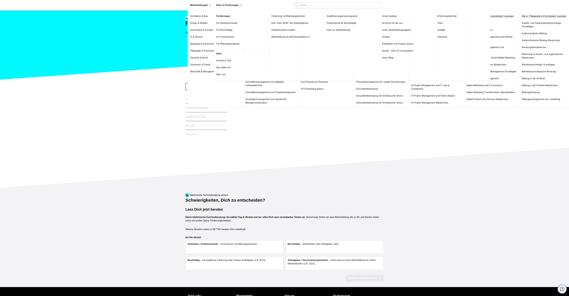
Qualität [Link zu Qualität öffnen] (441, 30)
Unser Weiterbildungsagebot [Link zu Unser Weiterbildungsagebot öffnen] (396, 30)
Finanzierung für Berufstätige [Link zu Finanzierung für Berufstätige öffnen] (341, 23)
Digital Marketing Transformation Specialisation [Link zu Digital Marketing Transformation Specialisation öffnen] (490, 92)
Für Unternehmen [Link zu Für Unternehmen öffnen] (225, 37)
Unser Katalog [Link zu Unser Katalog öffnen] (389, 16)
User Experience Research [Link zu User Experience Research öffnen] (314, 82)
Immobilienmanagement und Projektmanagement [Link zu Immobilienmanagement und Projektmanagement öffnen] (270, 92)
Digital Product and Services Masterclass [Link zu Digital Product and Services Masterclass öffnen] (487, 99)
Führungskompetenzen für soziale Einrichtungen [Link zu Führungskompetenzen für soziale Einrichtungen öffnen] (380, 82)
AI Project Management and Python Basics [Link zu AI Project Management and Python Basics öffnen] (433, 96)
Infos (219, 53)
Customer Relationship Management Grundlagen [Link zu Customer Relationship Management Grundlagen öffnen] (491, 71)
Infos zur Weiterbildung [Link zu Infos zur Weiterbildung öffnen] (338, 30)
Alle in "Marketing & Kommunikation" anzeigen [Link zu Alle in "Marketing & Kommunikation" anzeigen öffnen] (490, 16)
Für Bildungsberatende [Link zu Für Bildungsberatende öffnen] (227, 44)
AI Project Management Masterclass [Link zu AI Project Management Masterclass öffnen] (429, 102)
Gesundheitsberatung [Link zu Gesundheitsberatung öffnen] (367, 89)
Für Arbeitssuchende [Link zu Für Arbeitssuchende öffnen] (226, 23)
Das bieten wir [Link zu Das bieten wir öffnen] (223, 67)
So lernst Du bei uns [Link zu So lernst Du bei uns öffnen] (392, 23)
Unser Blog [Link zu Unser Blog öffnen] (387, 57)
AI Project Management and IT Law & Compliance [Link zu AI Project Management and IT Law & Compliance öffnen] (430, 87)
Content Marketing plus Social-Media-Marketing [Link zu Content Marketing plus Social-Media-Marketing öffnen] (490, 57)
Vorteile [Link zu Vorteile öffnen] (386, 37)
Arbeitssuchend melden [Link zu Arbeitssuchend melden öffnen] (283, 30)
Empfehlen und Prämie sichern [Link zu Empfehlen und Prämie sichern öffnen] (398, 44)
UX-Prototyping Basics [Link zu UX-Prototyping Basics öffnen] (312, 89)
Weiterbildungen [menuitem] (201, 5)
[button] (210, 5)
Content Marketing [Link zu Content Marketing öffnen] (475, 23)
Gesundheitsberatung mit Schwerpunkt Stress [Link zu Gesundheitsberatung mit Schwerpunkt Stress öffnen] (379, 96)
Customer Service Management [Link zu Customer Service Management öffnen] (482, 78)
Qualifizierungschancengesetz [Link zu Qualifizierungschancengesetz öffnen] (342, 16)
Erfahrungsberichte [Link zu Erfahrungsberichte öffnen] (447, 16)
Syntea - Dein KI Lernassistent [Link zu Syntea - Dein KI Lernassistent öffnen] (397, 51)
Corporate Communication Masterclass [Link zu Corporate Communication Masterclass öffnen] (486, 64)
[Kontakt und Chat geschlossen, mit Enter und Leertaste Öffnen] (562, 289)
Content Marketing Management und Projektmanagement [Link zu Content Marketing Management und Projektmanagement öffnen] (485, 49)
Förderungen (223, 16)
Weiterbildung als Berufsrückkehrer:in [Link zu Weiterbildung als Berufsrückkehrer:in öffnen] (290, 37)
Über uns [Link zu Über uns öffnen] (220, 74)
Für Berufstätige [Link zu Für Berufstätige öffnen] (224, 30)
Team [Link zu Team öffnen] (440, 23)
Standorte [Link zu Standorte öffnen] (442, 37)
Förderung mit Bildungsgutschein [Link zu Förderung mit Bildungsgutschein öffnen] (288, 16)
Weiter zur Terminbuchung (364, 278)
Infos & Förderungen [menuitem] (229, 5)
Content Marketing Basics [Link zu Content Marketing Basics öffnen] (479, 30)
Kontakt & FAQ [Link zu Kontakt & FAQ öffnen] (223, 60)
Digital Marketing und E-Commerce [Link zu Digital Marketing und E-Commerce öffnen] (484, 85)
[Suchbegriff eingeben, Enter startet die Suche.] (337, 5)
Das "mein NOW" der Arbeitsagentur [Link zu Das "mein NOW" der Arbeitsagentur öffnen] (290, 23)
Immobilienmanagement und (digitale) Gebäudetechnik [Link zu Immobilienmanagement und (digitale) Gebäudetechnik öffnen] (264, 84)
